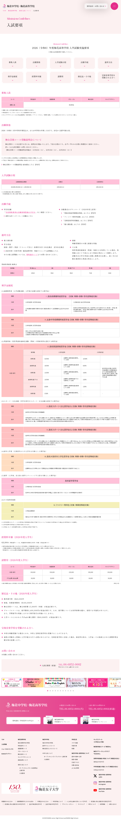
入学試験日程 (60, 62)
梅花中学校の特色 (47, 743)
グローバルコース (23, 751)
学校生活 (74, 739)
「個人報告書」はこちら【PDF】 (75, 224)
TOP (4, 11)
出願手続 (84, 62)
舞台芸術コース (22, 754)
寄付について (92, 804)
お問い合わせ (112, 804)
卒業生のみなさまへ (43, 801)
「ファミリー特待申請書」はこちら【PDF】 (79, 217)
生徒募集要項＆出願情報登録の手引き (21, 212)
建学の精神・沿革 (76, 756)
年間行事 (74, 746)
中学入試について (47, 753)
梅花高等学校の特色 (24, 743)
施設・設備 (75, 759)
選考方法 (108, 62)
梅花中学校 (45, 739)
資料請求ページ (32, 254)
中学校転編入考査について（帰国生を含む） (106, 767)
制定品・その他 (84, 76)
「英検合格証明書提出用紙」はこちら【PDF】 (80, 213)
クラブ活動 (75, 743)
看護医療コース (22, 748)
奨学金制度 (12, 76)
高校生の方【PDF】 (99, 762)
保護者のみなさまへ (7, 801)
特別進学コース (22, 746)
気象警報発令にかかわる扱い (25, 801)
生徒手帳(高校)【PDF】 (35, 804)
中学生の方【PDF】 (99, 770)
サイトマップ (81, 804)
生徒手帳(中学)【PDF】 (51, 804)
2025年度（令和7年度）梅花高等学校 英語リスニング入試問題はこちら (31, 251)
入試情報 (4, 744)
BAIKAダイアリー (7, 754)
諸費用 (60, 76)
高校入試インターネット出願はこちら (19, 216)
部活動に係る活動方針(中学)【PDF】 (15, 804)
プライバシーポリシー (68, 804)
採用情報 (102, 804)
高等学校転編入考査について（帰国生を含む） (106, 758)
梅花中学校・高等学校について (80, 753)
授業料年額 (36, 76)
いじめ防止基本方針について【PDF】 (77, 801)
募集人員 (12, 62)
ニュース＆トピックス (7, 749)
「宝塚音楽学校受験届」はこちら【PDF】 (78, 220)
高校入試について (25, 11)
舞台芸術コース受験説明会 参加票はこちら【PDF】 (22, 164)
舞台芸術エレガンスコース (49, 748)
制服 (73, 748)
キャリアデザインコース (24, 757)
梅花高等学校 (12, 11)
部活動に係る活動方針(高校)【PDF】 (101, 801)
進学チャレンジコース (48, 746)
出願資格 (36, 62)
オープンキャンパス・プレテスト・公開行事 (55, 756)
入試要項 (22, 773)
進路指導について (23, 760)
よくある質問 (75, 768)
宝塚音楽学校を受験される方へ (108, 76)
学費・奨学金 (75, 765)
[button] (47, 690)
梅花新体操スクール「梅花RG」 (102, 747)
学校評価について (58, 801)
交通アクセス (75, 762)
